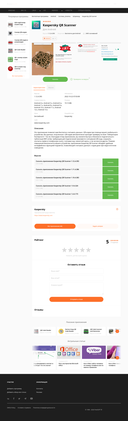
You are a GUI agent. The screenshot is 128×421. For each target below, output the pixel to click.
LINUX (34, 10)
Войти (98, 3)
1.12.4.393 (49, 33)
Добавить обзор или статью (16, 392)
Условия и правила (24, 408)
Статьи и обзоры (84, 10)
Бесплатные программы (40, 16)
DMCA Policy (11, 408)
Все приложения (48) (55, 226)
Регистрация (106, 3)
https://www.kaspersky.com (43, 215)
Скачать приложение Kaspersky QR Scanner (57, 161)
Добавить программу (14, 389)
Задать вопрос (98, 226)
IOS (45, 10)
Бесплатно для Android (72, 33)
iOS (54, 38)
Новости (69, 10)
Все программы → (18, 76)
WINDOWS (11, 10)
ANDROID (55, 10)
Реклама (39, 392)
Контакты (39, 389)
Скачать (55, 79)
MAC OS (23, 10)
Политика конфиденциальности (44, 408)
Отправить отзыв (76, 299)
